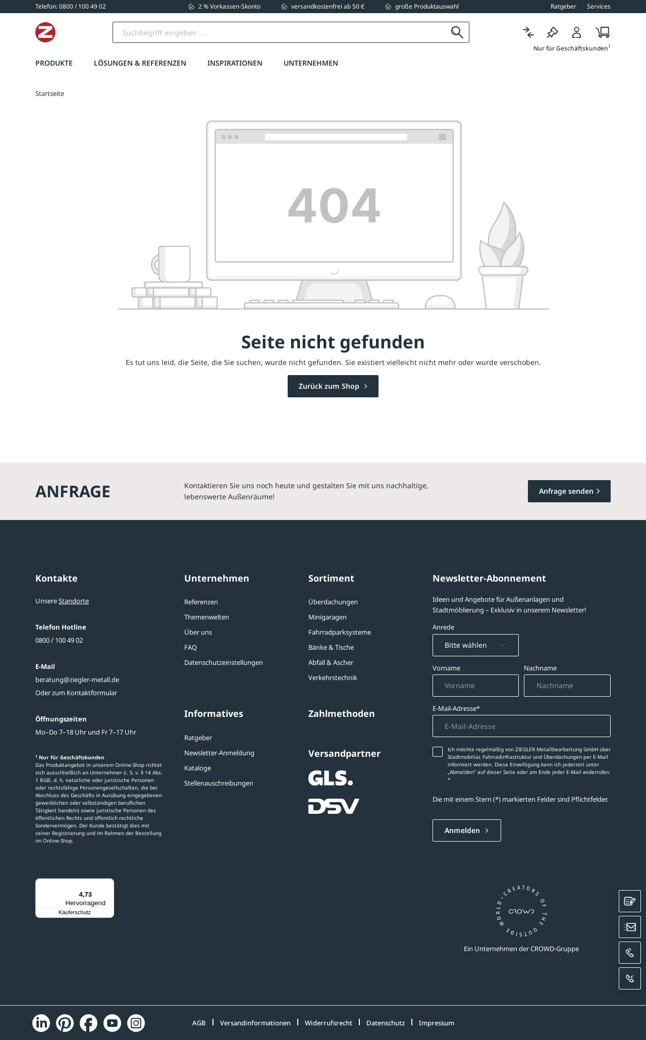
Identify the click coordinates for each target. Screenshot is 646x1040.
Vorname (446, 667)
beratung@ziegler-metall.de (77, 679)
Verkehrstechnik (332, 677)
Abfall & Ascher (330, 662)
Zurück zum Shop (330, 386)
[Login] (577, 32)
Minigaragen (327, 616)
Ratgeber (198, 737)
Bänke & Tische (331, 647)
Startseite (49, 93)
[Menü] (108, 884)
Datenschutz (385, 1022)
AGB (199, 1022)
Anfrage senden (566, 491)
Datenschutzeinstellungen (223, 662)
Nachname (540, 667)
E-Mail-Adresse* (456, 708)
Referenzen (201, 601)
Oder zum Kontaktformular (76, 692)
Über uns (198, 632)
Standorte (74, 600)
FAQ (190, 647)
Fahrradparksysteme (339, 632)
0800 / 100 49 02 (59, 640)
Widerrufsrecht (328, 1022)
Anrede (443, 627)
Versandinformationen (255, 1022)
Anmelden (463, 830)
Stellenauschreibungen (218, 783)
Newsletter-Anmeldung (219, 752)
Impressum (436, 1022)
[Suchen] (457, 32)
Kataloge (197, 767)
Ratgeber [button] (563, 7)
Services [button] (599, 7)
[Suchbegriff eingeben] (319, 32)
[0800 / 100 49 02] (70, 6)
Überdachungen (333, 601)
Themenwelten (206, 616)
